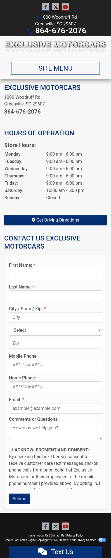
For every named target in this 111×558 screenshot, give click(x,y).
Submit (20, 498)
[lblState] (55, 330)
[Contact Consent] (11, 449)
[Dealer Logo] (55, 47)
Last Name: (20, 287)
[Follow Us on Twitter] (56, 7)
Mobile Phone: (23, 356)
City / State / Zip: (26, 308)
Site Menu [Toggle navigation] (56, 68)
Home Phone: (22, 378)
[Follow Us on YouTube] (65, 7)
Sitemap (63, 540)
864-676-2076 (60, 30)
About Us (43, 535)
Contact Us (57, 535)
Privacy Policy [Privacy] (75, 535)
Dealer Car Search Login (20, 540)
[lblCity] (55, 317)
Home (31, 535)
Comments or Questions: (34, 419)
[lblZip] (55, 343)
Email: (15, 399)
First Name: (20, 265)
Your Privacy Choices (88, 540)
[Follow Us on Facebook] (45, 7)
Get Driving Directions (55, 220)
